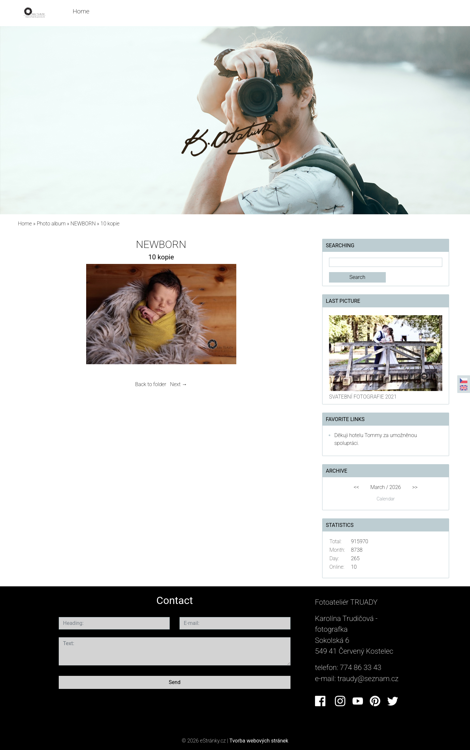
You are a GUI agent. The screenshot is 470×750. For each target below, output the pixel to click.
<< (356, 487)
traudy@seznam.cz (368, 678)
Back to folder (150, 384)
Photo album (51, 223)
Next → (178, 384)
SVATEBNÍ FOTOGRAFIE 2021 (363, 397)
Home (81, 11)
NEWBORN (83, 223)
